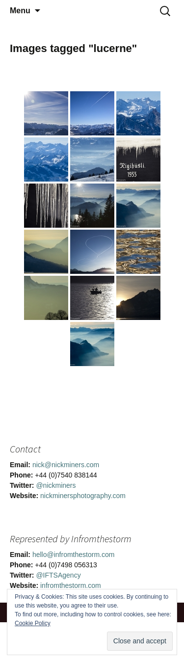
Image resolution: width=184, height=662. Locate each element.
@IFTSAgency (58, 575)
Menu (20, 10)
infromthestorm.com (70, 585)
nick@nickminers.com (65, 465)
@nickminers (56, 485)
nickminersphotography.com (83, 496)
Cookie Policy (33, 623)
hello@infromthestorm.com (73, 554)
